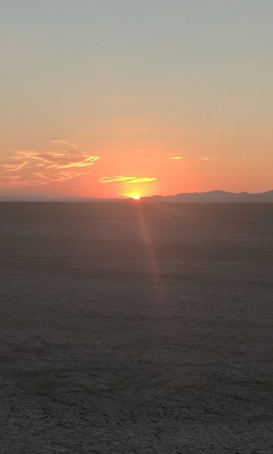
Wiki (136, 227)
